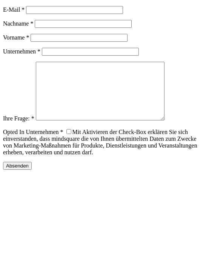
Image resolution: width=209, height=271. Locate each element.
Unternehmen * (21, 51)
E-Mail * (14, 9)
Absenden (17, 177)
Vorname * (16, 37)
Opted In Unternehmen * (33, 143)
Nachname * (18, 23)
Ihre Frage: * (18, 129)
